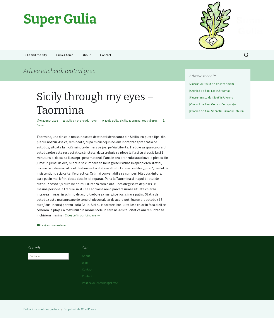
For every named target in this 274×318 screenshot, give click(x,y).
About (86, 55)
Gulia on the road (77, 120)
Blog (85, 263)
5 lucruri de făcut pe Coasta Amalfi (211, 84)
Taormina (134, 120)
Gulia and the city (35, 55)
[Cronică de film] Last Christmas (209, 91)
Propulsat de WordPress (80, 309)
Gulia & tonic (64, 55)
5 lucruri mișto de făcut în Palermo (211, 97)
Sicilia (123, 120)
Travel (93, 120)
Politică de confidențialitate (100, 283)
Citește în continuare (82, 215)
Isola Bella (111, 120)
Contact (105, 55)
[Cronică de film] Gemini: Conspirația (212, 104)
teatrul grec (150, 120)
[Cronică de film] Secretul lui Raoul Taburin (216, 111)
